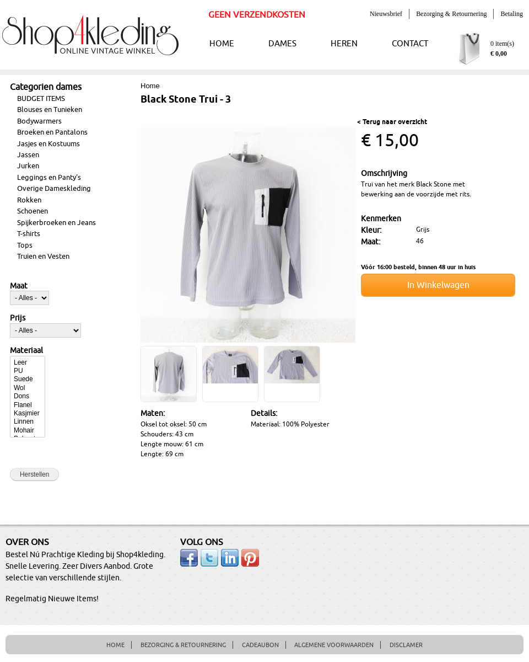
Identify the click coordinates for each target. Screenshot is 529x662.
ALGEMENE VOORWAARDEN (334, 645)
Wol (27, 388)
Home (150, 86)
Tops (25, 245)
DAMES (282, 44)
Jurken (28, 166)
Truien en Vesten (43, 256)
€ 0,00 (498, 53)
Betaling (511, 14)
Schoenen (32, 211)
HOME (221, 44)
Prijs (17, 318)
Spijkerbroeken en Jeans (56, 222)
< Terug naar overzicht (392, 122)
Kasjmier (27, 413)
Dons (27, 396)
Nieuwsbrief (386, 14)
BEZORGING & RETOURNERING (183, 645)
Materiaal (26, 350)
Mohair (27, 430)
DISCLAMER (406, 645)
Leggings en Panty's (49, 177)
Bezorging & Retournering (451, 14)
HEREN (344, 44)
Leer (27, 363)
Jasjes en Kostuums (48, 144)
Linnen (27, 422)
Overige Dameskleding (54, 188)
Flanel (27, 405)
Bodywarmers (39, 121)
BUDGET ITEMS (41, 98)
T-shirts (28, 233)
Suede (27, 379)
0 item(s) (502, 43)
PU (27, 371)
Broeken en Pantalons (52, 132)
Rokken (29, 200)
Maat (19, 286)
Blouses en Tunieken (49, 109)
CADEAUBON (260, 645)
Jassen (28, 155)
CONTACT (410, 44)
